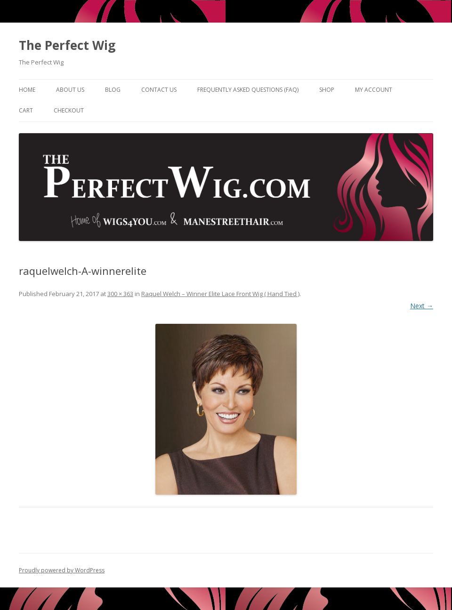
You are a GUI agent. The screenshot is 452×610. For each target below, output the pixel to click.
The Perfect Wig (67, 45)
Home (27, 90)
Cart (26, 110)
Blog (113, 90)
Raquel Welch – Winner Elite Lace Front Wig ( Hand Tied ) (220, 293)
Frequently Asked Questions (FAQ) (248, 90)
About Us (70, 90)
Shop (326, 90)
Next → (421, 305)
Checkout (69, 110)
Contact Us (159, 90)
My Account (373, 90)
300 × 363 (120, 293)
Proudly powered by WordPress (62, 570)
